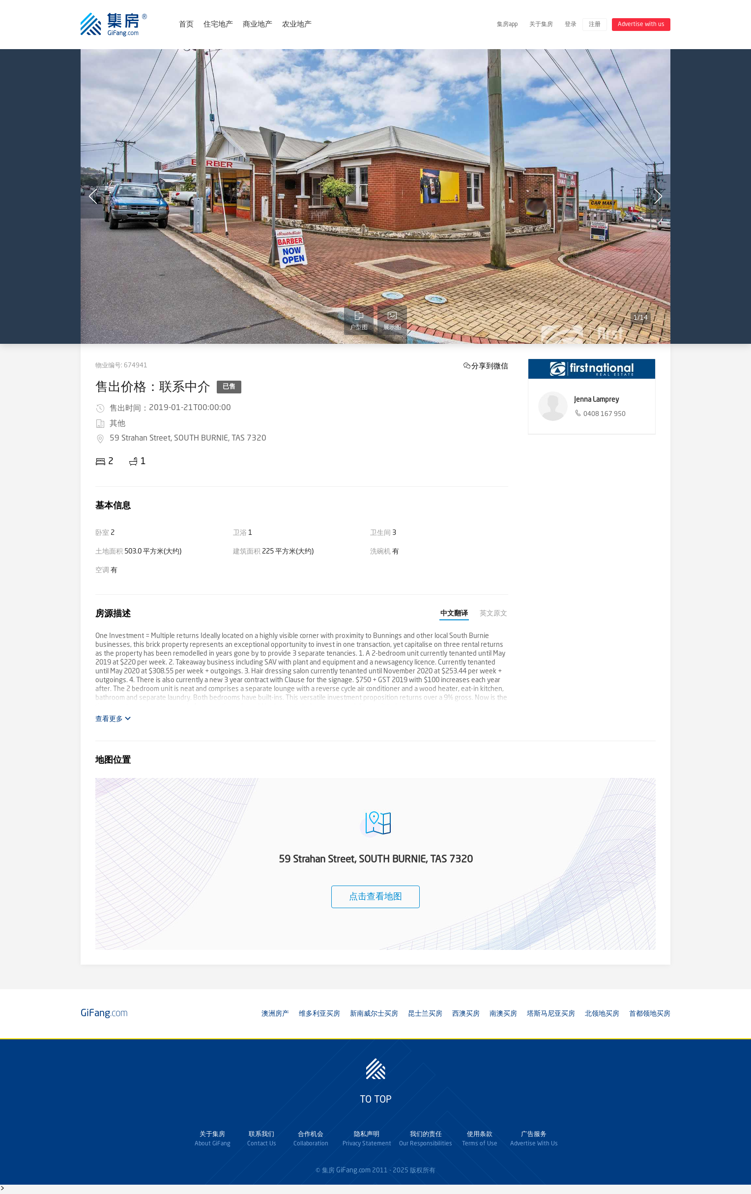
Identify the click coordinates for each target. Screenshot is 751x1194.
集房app (507, 25)
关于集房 (541, 25)
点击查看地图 (375, 896)
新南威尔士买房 (374, 1013)
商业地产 (257, 24)
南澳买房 (503, 1013)
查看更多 (113, 718)
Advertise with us (641, 25)
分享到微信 (489, 365)
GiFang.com (353, 1170)
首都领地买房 (649, 1013)
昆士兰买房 (425, 1013)
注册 (595, 25)
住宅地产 (218, 24)
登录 (571, 25)
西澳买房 (466, 1013)
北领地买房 (602, 1013)
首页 (186, 24)
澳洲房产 (275, 1013)
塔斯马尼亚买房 (551, 1013)
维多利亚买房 (319, 1013)
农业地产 (297, 24)
